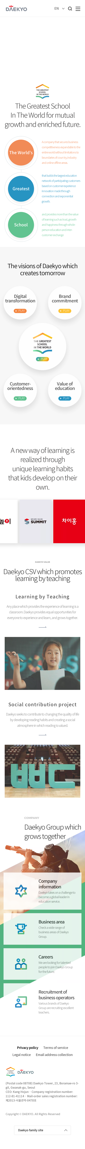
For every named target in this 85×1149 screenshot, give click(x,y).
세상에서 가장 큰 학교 (42, 368)
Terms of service (55, 1048)
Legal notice (21, 1055)
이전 (42, 68)
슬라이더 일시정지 (37, 68)
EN (56, 8)
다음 (48, 68)
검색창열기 (70, 9)
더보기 (42, 635)
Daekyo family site (30, 1130)
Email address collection (54, 1055)
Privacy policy (27, 1048)
